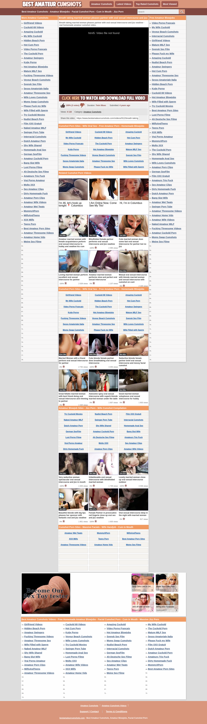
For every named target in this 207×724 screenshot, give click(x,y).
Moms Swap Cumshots (36, 101)
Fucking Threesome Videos (38, 75)
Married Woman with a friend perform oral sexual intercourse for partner (73, 360)
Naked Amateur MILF (35, 128)
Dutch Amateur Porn (35, 141)
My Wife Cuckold (33, 36)
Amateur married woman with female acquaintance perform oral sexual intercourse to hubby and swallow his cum (72, 243)
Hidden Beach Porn (34, 40)
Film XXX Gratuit (33, 123)
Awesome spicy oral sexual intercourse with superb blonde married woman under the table (103, 396)
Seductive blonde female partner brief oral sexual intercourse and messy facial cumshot (132, 362)
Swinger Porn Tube (34, 132)
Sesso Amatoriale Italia (36, 88)
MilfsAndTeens (32, 215)
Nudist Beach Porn (34, 119)
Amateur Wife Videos (35, 202)
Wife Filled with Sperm (36, 110)
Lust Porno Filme (33, 167)
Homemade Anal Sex (35, 149)
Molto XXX (29, 184)
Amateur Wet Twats (34, 206)
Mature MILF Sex (33, 71)
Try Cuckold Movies (34, 115)
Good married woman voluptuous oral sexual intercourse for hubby (129, 396)
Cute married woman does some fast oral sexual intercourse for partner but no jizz (132, 243)
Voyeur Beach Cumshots (37, 80)
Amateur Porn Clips (34, 198)
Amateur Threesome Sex (37, 93)
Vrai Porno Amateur (34, 180)
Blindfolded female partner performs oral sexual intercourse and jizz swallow (102, 241)
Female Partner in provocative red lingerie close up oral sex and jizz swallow (102, 515)
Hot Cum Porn (31, 45)
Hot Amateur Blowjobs (36, 66)
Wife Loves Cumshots (35, 97)
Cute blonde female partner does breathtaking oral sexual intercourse (102, 360)
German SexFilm (33, 154)
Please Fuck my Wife (35, 106)
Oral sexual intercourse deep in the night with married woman (133, 514)
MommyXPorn (31, 211)
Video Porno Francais (35, 49)
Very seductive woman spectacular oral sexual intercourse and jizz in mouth (72, 479)
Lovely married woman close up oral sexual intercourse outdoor (132, 479)
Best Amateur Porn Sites (37, 228)
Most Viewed (170, 4)
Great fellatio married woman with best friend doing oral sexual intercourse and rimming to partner (73, 397)
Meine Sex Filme (32, 241)
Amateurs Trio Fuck (34, 176)
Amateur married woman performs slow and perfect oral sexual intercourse (103, 277)
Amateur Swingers (34, 58)
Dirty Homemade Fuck (36, 193)
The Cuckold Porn (33, 53)
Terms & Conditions (116, 711)
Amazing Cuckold (33, 31)
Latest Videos (124, 4)
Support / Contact (89, 711)
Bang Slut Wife (32, 163)
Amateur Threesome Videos (39, 233)
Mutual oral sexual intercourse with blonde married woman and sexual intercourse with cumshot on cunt (133, 278)
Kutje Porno (30, 62)
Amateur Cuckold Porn (36, 158)
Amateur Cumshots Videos (114, 706)
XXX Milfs (29, 219)
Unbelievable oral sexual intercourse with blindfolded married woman (102, 479)
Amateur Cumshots (101, 4)
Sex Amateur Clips (34, 189)
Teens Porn (30, 224)
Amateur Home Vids (34, 237)
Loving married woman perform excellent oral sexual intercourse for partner (73, 277)
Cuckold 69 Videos (34, 27)
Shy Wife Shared (33, 145)
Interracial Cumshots (35, 136)
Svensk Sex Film (33, 84)
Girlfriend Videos (33, 23)
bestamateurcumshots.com (72, 718)
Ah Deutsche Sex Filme (36, 171)
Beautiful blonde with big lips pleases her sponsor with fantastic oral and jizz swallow (72, 515)
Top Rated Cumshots (147, 4)
